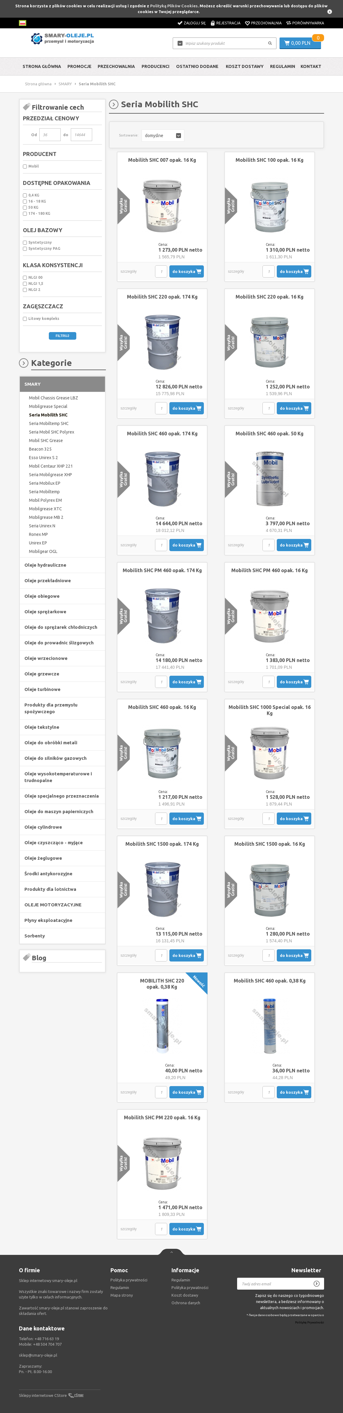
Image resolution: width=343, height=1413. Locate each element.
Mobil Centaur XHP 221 (51, 466)
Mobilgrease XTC (45, 508)
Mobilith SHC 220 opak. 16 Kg (270, 296)
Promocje (79, 66)
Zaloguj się (195, 23)
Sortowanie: (129, 135)
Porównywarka (308, 23)
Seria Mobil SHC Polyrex (51, 432)
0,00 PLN (300, 43)
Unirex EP (38, 542)
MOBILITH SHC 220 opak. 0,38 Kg (162, 984)
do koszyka (183, 271)
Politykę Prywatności (309, 1322)
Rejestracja (228, 23)
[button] (163, 135)
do (65, 135)
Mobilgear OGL (43, 551)
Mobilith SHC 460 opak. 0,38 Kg (270, 980)
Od (34, 135)
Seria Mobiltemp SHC (49, 423)
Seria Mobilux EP (44, 483)
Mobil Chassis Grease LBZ (53, 397)
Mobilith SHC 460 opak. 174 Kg (162, 433)
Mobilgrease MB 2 (46, 517)
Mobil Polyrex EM (45, 500)
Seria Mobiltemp (44, 491)
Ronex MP (38, 534)
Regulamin (282, 66)
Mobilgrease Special (48, 406)
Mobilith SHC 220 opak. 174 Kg (162, 296)
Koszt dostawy (245, 66)
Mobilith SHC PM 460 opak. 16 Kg (269, 570)
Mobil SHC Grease (46, 440)
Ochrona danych (186, 1303)
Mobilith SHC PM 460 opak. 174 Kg (162, 570)
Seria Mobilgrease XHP (50, 474)
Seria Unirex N (42, 525)
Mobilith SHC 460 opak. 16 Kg (162, 707)
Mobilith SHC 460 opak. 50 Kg (270, 433)
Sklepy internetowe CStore (43, 1395)
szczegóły (129, 271)
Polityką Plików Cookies (174, 6)
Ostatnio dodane (197, 66)
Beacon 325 (40, 449)
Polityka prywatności (190, 1287)
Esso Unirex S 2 (43, 457)
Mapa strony (121, 1295)
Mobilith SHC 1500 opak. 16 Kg (269, 844)
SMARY (65, 84)
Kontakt (311, 66)
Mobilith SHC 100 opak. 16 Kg (270, 160)
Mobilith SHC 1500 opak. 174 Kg (162, 844)
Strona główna (42, 66)
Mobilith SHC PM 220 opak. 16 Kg (162, 1117)
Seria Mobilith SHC (48, 415)
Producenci (155, 66)
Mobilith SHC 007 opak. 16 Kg (162, 160)
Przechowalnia (266, 23)
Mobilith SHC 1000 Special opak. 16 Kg (270, 710)
